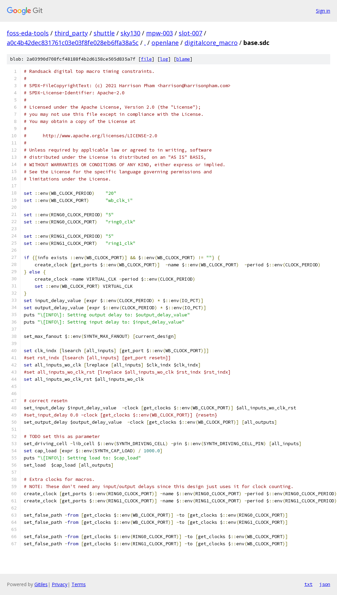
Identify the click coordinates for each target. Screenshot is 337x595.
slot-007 (190, 33)
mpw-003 (159, 33)
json (324, 584)
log (164, 59)
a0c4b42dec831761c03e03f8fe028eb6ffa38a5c (73, 42)
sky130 (130, 33)
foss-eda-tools (28, 33)
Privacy (59, 584)
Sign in (323, 10)
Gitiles (41, 584)
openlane (165, 42)
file (146, 59)
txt (308, 584)
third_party (71, 33)
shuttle (104, 33)
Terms (78, 584)
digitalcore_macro (211, 42)
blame (183, 59)
